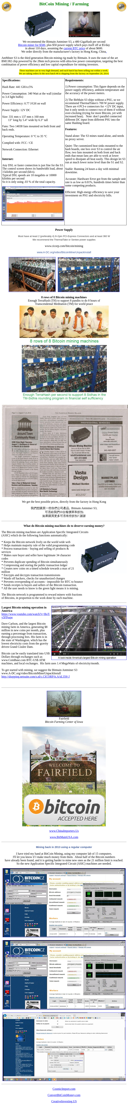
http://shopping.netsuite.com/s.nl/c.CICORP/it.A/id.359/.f (35, 676)
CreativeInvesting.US (64, 1101)
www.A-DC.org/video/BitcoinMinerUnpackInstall (64, 252)
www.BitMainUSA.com (64, 837)
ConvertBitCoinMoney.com (64, 1095)
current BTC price (74, 48)
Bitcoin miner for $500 (31, 45)
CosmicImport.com (64, 1088)
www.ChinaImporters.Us (64, 830)
